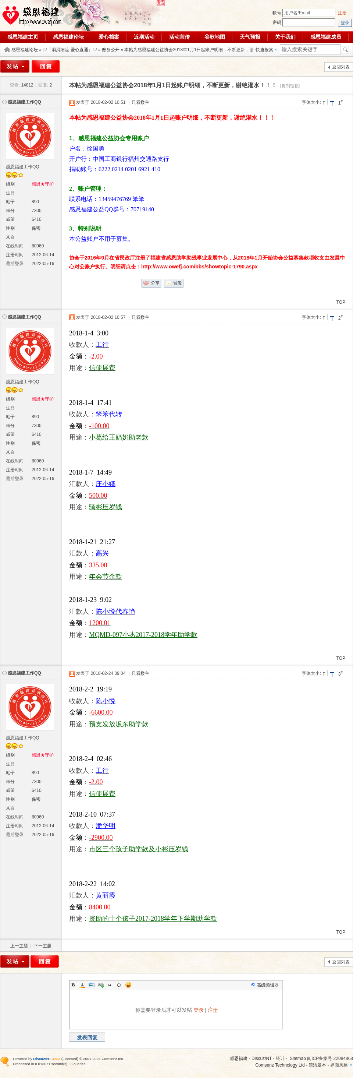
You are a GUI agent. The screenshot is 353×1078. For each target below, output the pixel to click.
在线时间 (15, 246)
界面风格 (339, 1065)
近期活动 (144, 37)
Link (100, 985)
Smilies (128, 985)
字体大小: (311, 102)
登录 (198, 1010)
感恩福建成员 (325, 37)
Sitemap (298, 1058)
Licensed (70, 1059)
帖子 (10, 201)
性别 (10, 228)
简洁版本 (317, 1065)
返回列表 (341, 67)
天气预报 (250, 37)
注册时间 (15, 254)
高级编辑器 (268, 985)
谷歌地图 (214, 37)
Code (119, 985)
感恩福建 (238, 1058)
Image (91, 985)
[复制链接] (290, 85)
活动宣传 (179, 37)
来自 (10, 237)
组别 (10, 184)
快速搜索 (264, 49)
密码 (276, 22)
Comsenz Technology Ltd (280, 1065)
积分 (10, 210)
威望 (10, 219)
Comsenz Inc (112, 1059)
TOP (340, 302)
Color (82, 985)
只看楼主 (140, 102)
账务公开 (111, 49)
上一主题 (19, 945)
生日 (10, 192)
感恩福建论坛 (68, 37)
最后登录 (15, 263)
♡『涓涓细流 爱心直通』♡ (70, 49)
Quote (110, 985)
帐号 (276, 12)
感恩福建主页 (22, 37)
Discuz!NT (262, 1058)
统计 (280, 1058)
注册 (342, 12)
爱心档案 (109, 37)
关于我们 (285, 37)
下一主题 (42, 945)
